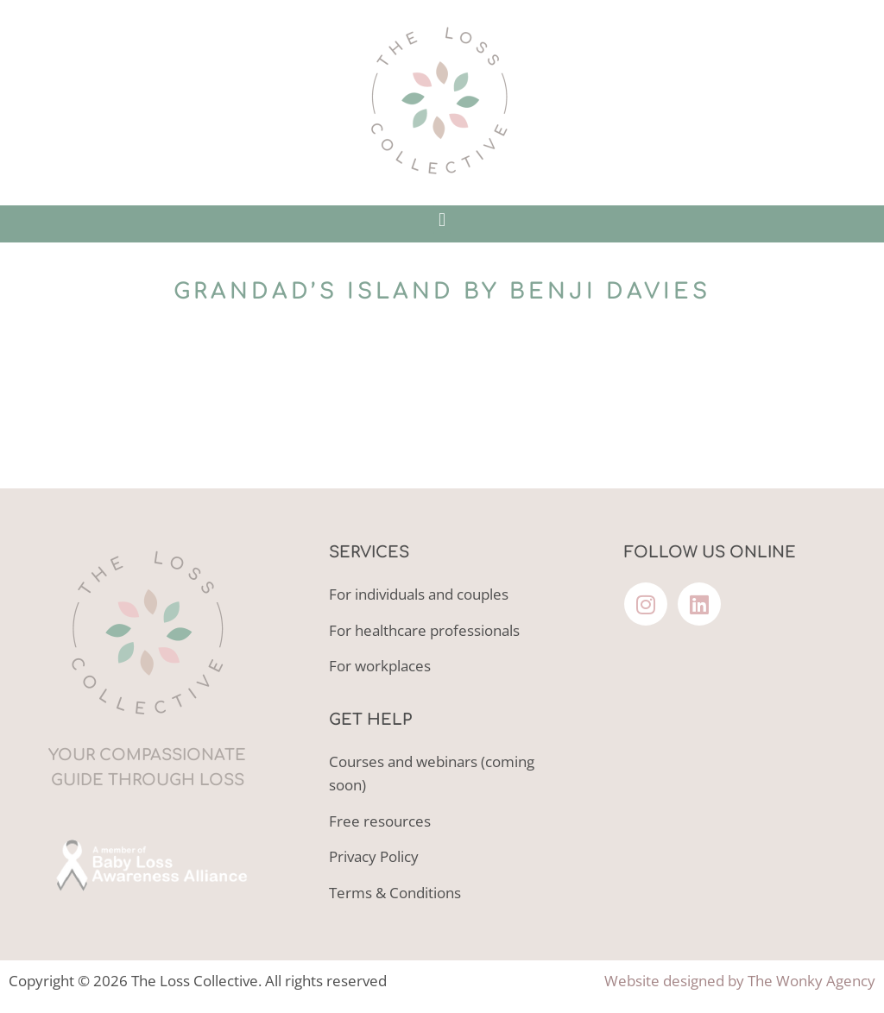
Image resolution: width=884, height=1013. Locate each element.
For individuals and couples (418, 594)
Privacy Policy (374, 856)
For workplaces (380, 666)
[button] (441, 219)
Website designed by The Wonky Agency (739, 981)
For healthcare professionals (424, 630)
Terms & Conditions (395, 893)
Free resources (380, 821)
